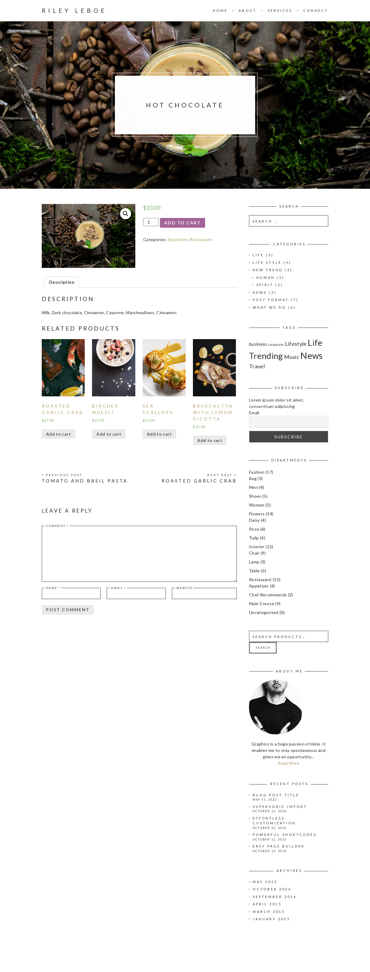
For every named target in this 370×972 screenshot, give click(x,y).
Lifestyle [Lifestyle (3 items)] (296, 343)
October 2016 (272, 889)
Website (184, 588)
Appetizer (177, 239)
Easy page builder (279, 846)
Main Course (261, 603)
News (260, 292)
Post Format (271, 300)
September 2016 (275, 897)
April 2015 (267, 904)
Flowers (257, 513)
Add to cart (182, 222)
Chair (254, 553)
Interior (257, 546)
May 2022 (265, 882)
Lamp (254, 561)
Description (61, 282)
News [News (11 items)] (311, 355)
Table (254, 570)
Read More (288, 763)
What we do (269, 307)
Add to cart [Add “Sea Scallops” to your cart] (159, 434)
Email (118, 588)
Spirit (264, 285)
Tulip (254, 537)
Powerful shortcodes (285, 835)
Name (53, 588)
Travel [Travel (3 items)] (257, 366)
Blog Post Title (276, 795)
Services (280, 10)
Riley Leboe (74, 10)
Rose (254, 529)
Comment (57, 526)
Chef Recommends (268, 594)
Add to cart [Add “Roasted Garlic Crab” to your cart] (58, 434)
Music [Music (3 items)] (291, 356)
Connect (315, 10)
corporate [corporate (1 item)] (276, 344)
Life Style (267, 263)
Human (265, 277)
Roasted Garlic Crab (199, 480)
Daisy (254, 520)
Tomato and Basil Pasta (85, 480)
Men (253, 487)
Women (257, 504)
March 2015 (269, 912)
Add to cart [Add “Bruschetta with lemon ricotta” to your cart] (209, 440)
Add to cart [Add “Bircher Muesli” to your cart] (108, 434)
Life (258, 255)
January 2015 (271, 919)
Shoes (255, 496)
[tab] (61, 282)
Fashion (256, 472)
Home (220, 10)
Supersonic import (280, 807)
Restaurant (201, 239)
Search (263, 647)
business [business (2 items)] (258, 344)
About (248, 10)
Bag (253, 478)
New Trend (268, 270)
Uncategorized (264, 612)
